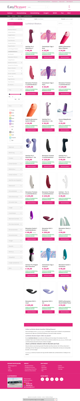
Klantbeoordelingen (49, 397)
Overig (13, 110)
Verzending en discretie (30, 369)
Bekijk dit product (32, 57)
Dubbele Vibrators (11, 32)
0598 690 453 (28, 385)
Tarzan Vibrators (11, 71)
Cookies (60, 365)
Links (9, 369)
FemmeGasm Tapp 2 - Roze (48, 47)
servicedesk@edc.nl (29, 387)
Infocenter (44, 369)
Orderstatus (61, 367)
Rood (13, 112)
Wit (12, 129)
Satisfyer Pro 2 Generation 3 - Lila (30, 156)
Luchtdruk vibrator (41, 331)
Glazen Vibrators (11, 37)
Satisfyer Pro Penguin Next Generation (31, 265)
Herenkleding (35, 13)
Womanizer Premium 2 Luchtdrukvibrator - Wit (31, 193)
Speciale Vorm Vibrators (13, 65)
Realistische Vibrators (12, 62)
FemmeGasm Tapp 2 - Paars (48, 83)
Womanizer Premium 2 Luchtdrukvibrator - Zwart (48, 156)
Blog (9, 367)
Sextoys (10, 13)
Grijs (12, 140)
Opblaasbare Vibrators (12, 57)
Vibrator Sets (10, 76)
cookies (42, 399)
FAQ (42, 370)
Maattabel (44, 367)
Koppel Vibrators (11, 46)
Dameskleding (22, 13)
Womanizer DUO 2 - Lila (47, 302)
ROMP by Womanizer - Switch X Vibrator (31, 120)
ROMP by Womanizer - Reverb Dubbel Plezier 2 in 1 (65, 302)
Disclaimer (39, 397)
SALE (69, 13)
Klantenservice (55, 1)
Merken (10, 370)
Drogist (46, 13)
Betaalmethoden (29, 365)
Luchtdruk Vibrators (12, 51)
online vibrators (61, 340)
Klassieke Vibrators (12, 43)
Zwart (13, 132)
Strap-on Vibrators (12, 68)
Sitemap (60, 369)
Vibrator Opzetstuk (12, 73)
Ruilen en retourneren (30, 370)
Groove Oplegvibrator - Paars (65, 120)
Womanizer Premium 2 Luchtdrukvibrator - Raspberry (31, 83)
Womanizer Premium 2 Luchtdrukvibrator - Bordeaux (48, 193)
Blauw (13, 121)
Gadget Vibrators (11, 35)
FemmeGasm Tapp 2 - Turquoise (48, 265)
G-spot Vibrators (11, 40)
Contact (43, 365)
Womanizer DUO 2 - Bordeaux (47, 229)
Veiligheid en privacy (30, 367)
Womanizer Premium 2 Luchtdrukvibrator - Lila (65, 83)
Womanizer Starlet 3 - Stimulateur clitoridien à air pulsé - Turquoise (65, 265)
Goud (13, 135)
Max (15, 99)
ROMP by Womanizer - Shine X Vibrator (65, 47)
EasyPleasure (28, 352)
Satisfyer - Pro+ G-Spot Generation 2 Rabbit (64, 193)
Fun (62, 13)
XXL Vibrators (10, 84)
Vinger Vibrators (11, 79)
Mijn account (61, 1)
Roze (13, 126)
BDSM (55, 13)
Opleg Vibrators (11, 59)
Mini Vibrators (11, 54)
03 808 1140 (28, 383)
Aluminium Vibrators (12, 29)
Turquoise (14, 137)
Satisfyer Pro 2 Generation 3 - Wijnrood (29, 47)
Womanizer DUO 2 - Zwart (30, 302)
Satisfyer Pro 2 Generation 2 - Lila (47, 120)
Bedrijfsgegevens (12, 365)
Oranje (13, 115)
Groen (13, 118)
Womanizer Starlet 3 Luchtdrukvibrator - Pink (31, 229)
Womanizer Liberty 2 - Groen (65, 229)
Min (9, 96)
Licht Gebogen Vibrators (13, 48)
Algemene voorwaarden (32, 397)
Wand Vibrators (11, 82)
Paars (13, 123)
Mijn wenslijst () (69, 1)
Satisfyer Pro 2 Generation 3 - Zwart (64, 156)
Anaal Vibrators (11, 26)
